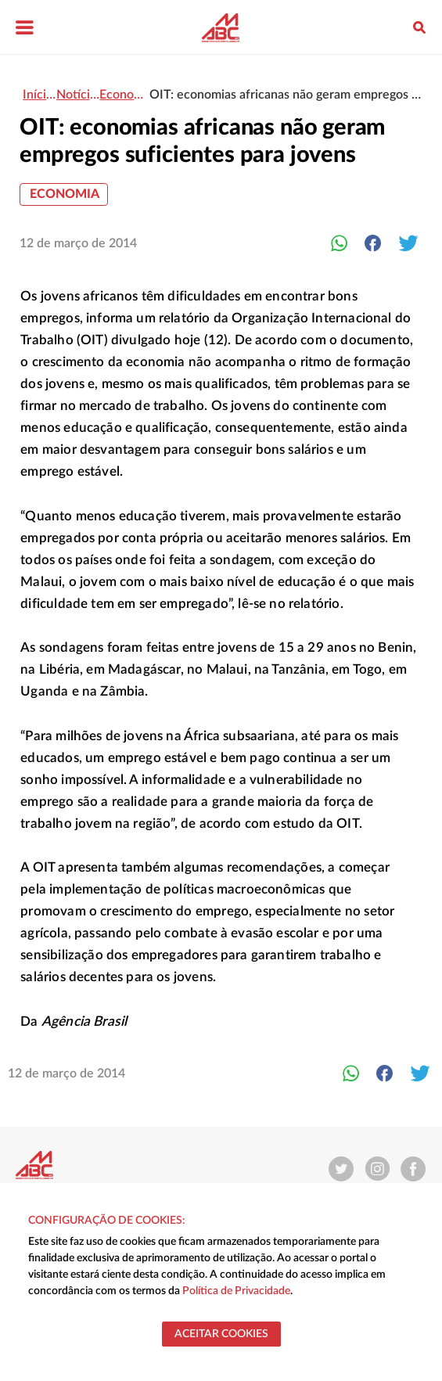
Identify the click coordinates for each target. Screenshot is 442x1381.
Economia (64, 194)
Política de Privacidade (236, 1291)
